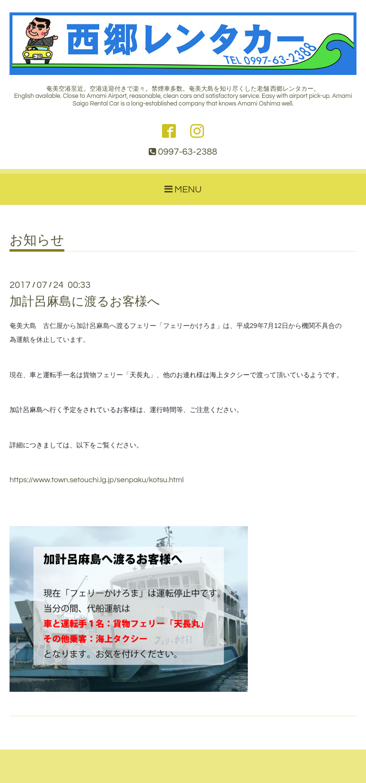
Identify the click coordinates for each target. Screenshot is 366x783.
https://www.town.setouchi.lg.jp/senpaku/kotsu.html (97, 480)
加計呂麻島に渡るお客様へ (85, 302)
